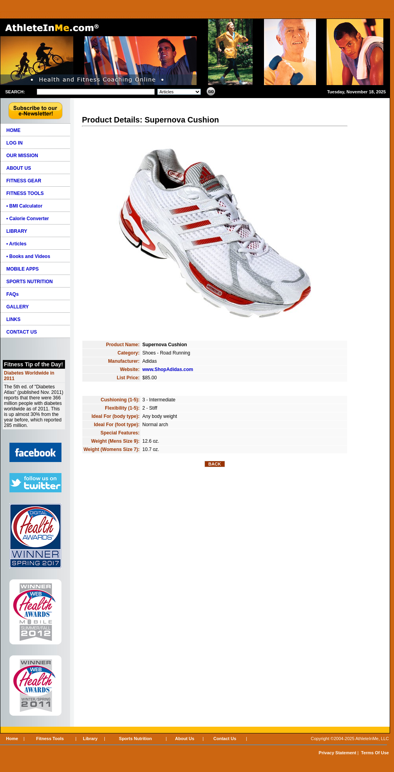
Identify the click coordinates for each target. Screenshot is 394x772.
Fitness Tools (50, 738)
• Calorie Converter (27, 218)
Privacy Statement (337, 752)
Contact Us (225, 738)
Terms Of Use (375, 752)
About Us (184, 738)
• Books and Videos (28, 256)
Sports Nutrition (135, 738)
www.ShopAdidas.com (167, 369)
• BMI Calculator (24, 206)
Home (12, 738)
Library (90, 738)
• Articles (16, 244)
